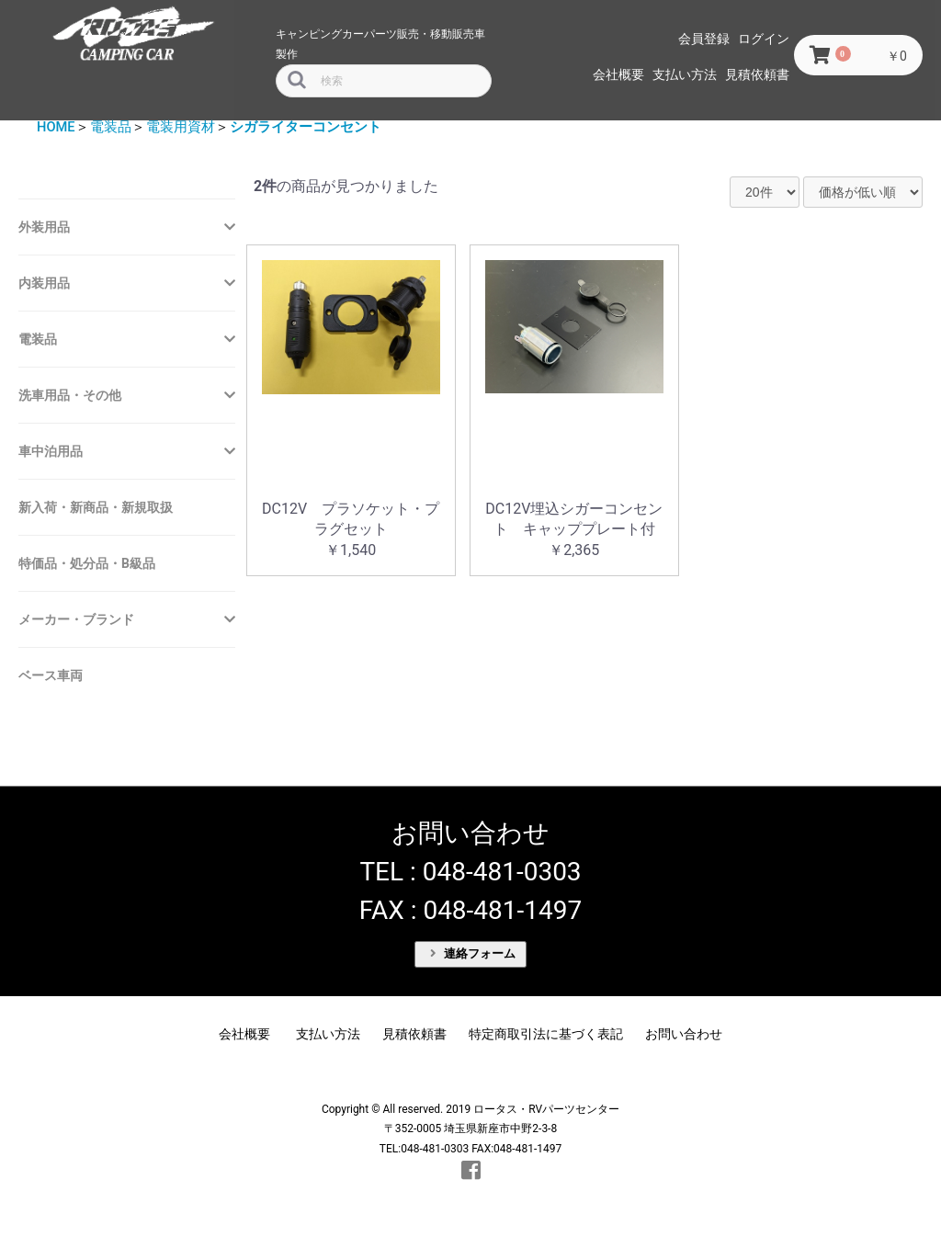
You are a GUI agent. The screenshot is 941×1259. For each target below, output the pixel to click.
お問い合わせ (683, 1033)
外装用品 (44, 227)
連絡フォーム (473, 953)
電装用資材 (180, 127)
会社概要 (618, 74)
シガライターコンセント (305, 127)
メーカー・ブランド (76, 619)
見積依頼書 (757, 74)
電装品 (110, 127)
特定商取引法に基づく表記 (546, 1033)
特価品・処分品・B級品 (86, 563)
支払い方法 (684, 74)
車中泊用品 (50, 451)
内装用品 (44, 283)
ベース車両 (50, 675)
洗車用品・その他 (69, 395)
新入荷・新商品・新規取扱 (95, 507)
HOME (56, 127)
